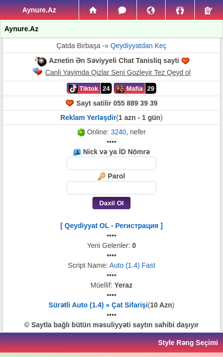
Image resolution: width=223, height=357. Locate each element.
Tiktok (83, 88)
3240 (118, 132)
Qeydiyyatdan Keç (138, 46)
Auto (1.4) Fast (132, 265)
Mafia (129, 88)
